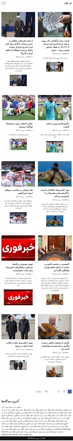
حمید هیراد (41, 432)
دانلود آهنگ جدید (61, 416)
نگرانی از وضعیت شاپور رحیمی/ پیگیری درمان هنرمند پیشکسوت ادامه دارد (55, 346)
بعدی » (38, 392)
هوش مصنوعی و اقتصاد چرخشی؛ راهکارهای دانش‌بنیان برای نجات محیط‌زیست (19, 267)
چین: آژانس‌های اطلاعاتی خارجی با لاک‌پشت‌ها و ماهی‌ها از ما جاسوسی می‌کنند (54, 193)
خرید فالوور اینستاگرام (63, 411)
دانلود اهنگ (28, 413)
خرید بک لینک (38, 416)
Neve (43, 439)
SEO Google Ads (25, 435)
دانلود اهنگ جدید (49, 411)
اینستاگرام (33, 432)
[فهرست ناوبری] (3, 3)
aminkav (65, 53)
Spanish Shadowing (62, 430)
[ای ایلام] (68, 3)
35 (46, 392)
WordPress (31, 439)
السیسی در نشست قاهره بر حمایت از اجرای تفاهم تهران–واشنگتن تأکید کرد (56, 267)
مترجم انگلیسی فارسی (25, 422)
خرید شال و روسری (17, 419)
